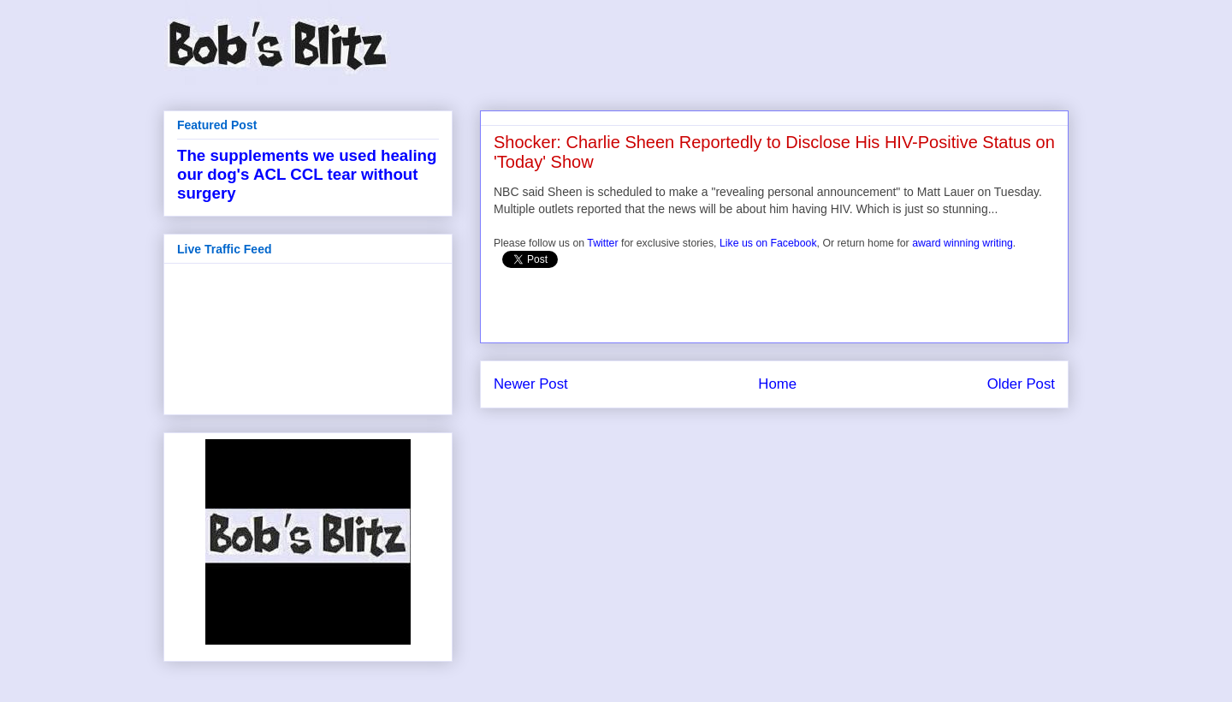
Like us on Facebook (768, 243)
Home (777, 384)
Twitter (602, 243)
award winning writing (962, 243)
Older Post (1021, 384)
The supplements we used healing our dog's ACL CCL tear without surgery (306, 174)
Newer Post (531, 384)
